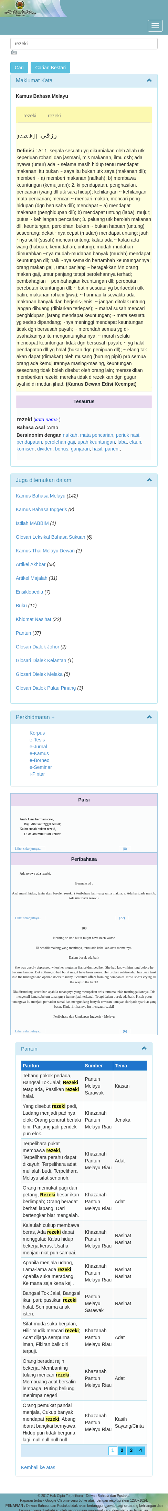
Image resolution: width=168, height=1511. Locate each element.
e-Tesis (37, 739)
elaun (135, 442)
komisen (25, 449)
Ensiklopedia (29, 592)
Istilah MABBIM (32, 523)
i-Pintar (37, 774)
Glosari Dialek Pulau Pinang (46, 688)
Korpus (37, 733)
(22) (122, 918)
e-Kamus (39, 753)
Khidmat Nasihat (33, 619)
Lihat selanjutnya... (28, 849)
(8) (125, 849)
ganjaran (80, 449)
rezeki (29, 115)
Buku (21, 605)
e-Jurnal (38, 746)
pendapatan (29, 442)
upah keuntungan (96, 442)
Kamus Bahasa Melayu (41, 496)
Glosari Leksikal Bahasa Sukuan (50, 537)
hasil (97, 449)
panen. (112, 449)
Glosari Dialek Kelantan (41, 660)
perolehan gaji (60, 442)
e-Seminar (41, 767)
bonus (61, 449)
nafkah (70, 435)
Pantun (23, 633)
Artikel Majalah (32, 578)
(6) (125, 1031)
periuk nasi (127, 435)
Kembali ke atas (38, 1467)
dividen (44, 449)
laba (122, 442)
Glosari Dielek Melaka (39, 674)
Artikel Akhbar (30, 564)
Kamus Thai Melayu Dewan (45, 550)
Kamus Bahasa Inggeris (41, 509)
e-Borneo (40, 760)
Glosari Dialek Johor (37, 646)
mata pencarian (96, 435)
